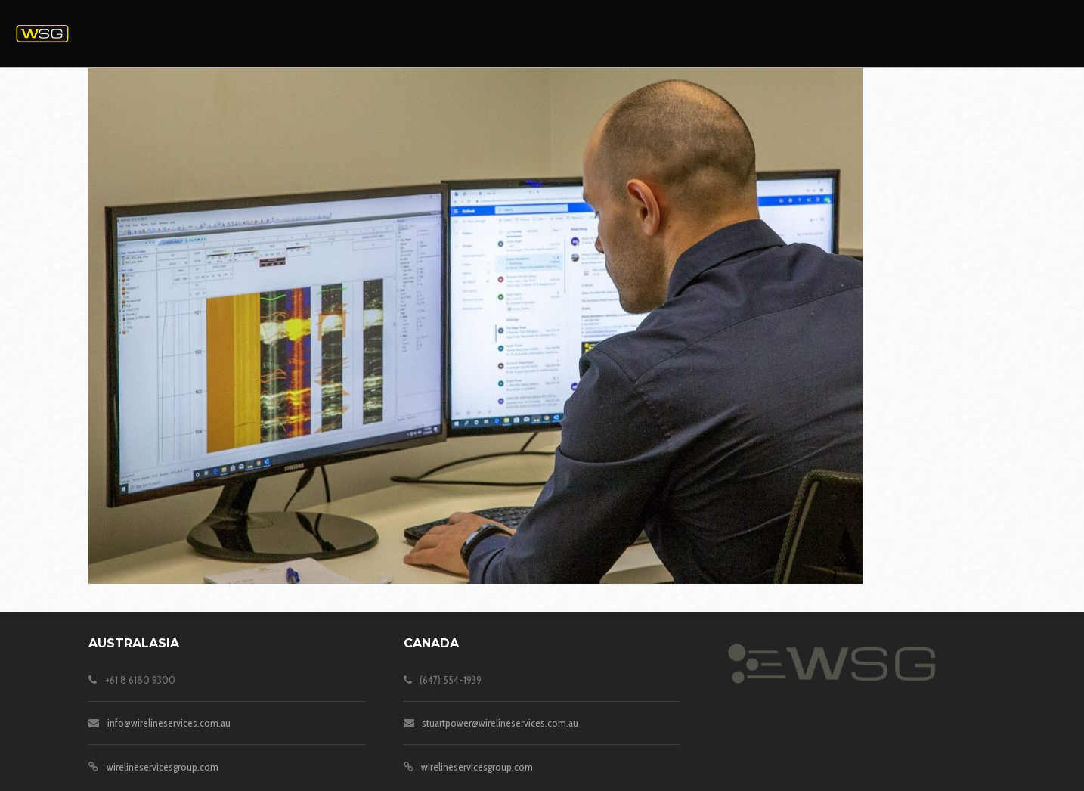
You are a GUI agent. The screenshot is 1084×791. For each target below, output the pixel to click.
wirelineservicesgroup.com (162, 767)
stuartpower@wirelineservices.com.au (500, 723)
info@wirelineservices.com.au (169, 723)
